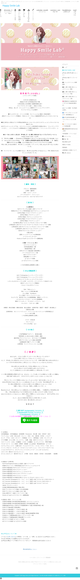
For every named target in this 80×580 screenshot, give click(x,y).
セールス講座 (15, 14)
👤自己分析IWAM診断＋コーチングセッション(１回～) (69, 119)
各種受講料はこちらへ (30, 549)
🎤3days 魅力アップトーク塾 (69, 78)
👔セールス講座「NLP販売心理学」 (69, 109)
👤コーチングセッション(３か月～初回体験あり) (70, 113)
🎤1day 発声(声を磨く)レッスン (70, 73)
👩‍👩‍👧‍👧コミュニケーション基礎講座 (69, 83)
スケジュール (42, 10)
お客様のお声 (66, 10)
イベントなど (33, 14)
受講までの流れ (66, 144)
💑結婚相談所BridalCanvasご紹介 (70, 129)
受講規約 (64, 147)
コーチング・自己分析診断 (19, 15)
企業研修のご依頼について (69, 150)
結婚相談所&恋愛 (29, 15)
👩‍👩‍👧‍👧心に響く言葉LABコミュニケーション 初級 (69, 88)
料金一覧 (55, 10)
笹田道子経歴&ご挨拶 (68, 70)
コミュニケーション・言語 (8, 11)
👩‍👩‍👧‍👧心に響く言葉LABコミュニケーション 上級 (69, 97)
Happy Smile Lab (26, 575)
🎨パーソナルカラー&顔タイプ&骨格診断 (69, 125)
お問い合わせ (74, 12)
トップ (64, 67)
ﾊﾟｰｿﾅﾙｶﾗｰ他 (24, 13)
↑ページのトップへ (34, 557)
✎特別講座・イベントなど (69, 133)
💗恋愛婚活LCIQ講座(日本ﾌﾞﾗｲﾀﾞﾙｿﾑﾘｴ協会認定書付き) (69, 103)
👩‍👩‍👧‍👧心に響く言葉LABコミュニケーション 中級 (69, 92)
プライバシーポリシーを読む (40, 563)
